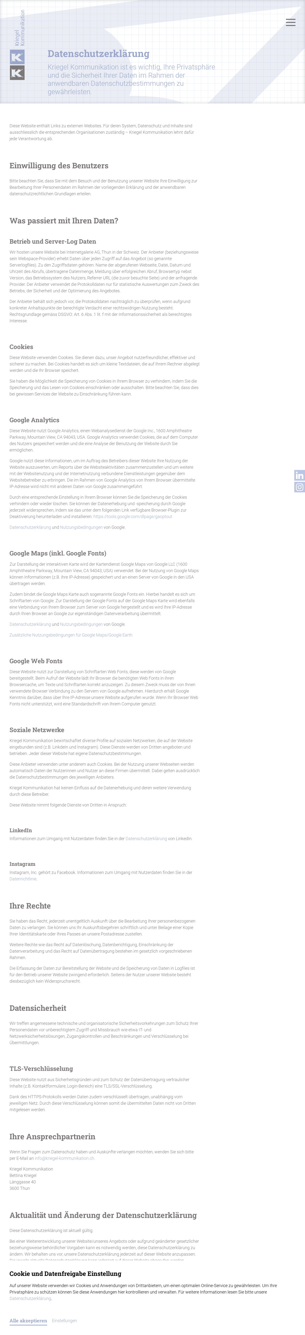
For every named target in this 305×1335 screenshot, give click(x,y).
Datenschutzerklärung (30, 527)
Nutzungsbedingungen (81, 527)
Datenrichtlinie (23, 878)
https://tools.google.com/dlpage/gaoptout (132, 516)
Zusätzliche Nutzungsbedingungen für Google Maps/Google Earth (71, 634)
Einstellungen (64, 1320)
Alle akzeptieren (28, 1320)
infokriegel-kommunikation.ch (64, 1158)
